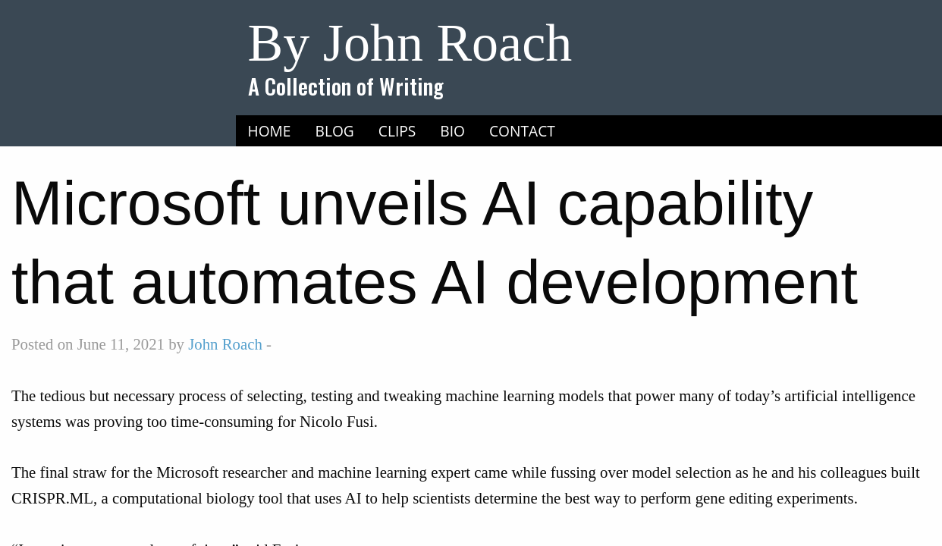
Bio (452, 131)
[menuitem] (269, 131)
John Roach (225, 344)
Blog (335, 131)
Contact (522, 131)
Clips (397, 131)
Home (269, 131)
